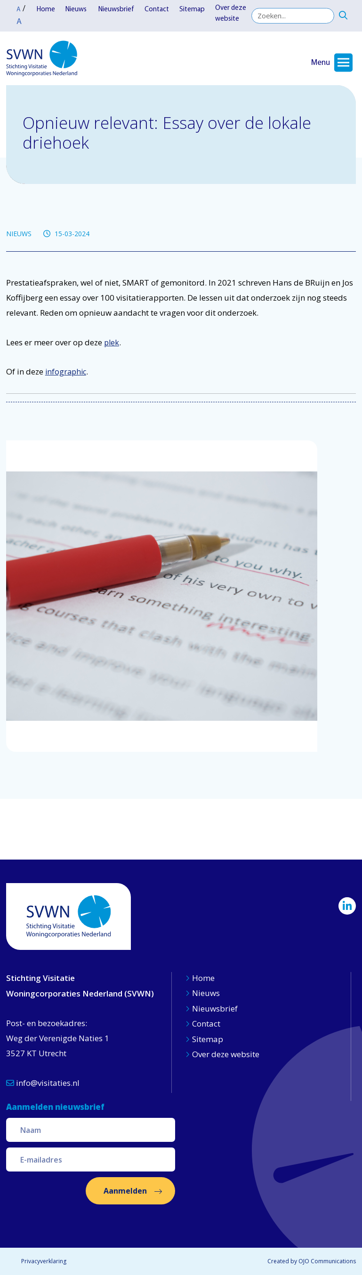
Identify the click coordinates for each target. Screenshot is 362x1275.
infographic (65, 372)
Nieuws (76, 9)
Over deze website (230, 14)
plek (111, 342)
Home (46, 9)
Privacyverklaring (43, 1261)
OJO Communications (327, 1261)
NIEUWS (19, 233)
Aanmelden (125, 1191)
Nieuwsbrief (116, 9)
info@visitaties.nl (43, 1082)
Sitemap (192, 9)
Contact (157, 9)
